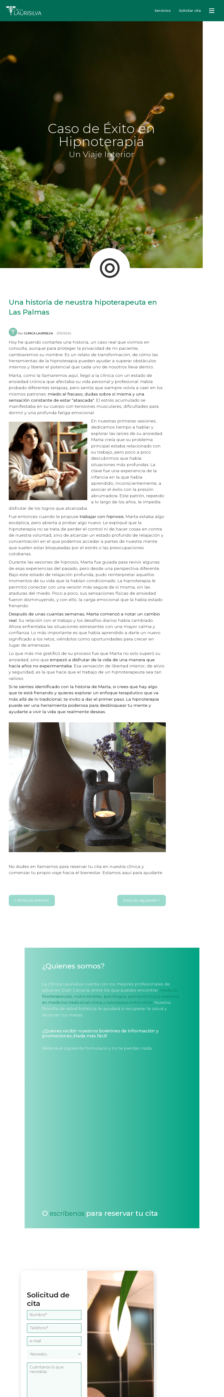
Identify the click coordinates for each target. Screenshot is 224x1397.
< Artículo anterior (34, 842)
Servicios (162, 10)
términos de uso (47, 1381)
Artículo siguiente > (188, 842)
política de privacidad (75, 1376)
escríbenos (50, 1149)
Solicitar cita (190, 10)
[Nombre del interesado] (69, 1242)
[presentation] (69, 1351)
